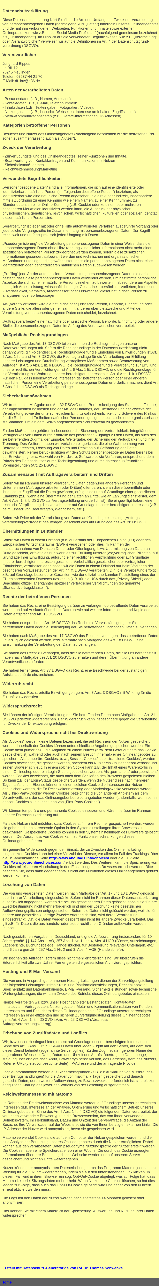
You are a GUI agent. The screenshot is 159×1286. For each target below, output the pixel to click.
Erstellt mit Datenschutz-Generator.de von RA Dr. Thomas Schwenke (62, 1268)
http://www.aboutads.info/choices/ (79, 858)
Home (6, 1282)
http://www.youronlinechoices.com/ (33, 862)
